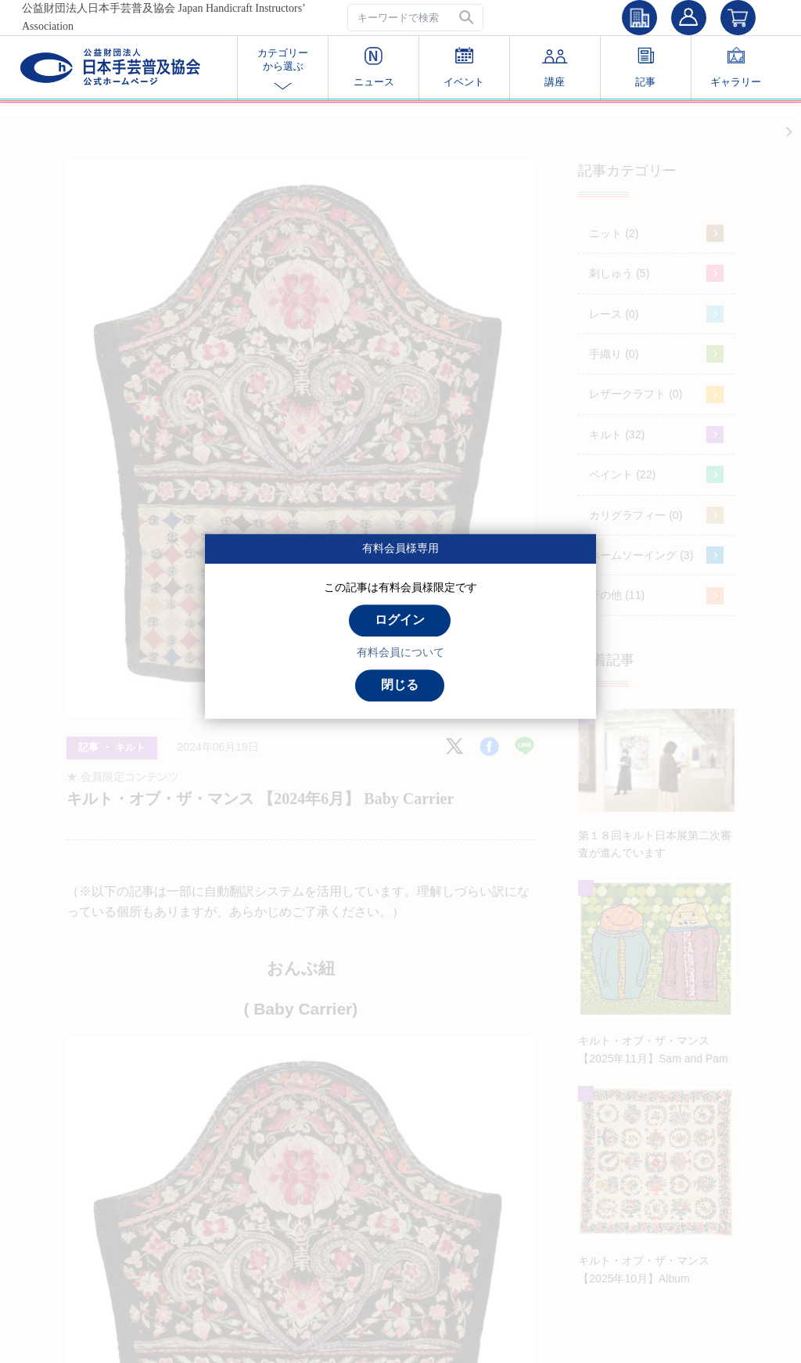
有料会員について (400, 652)
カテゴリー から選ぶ (282, 68)
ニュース (374, 67)
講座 (555, 67)
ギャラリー (735, 67)
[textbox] (415, 17)
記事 (645, 67)
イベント (464, 67)
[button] (468, 18)
